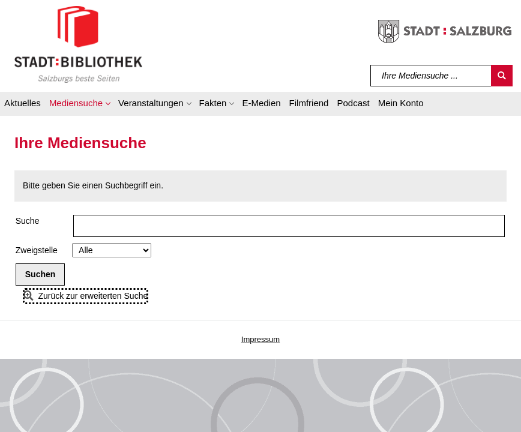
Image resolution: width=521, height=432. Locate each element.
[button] (79, 105)
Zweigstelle (37, 250)
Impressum (260, 339)
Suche (28, 221)
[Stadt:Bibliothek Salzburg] (78, 44)
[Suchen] (502, 75)
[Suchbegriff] (431, 75)
